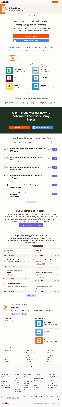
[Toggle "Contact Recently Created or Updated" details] (16, 273)
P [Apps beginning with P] (36, 369)
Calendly (28, 357)
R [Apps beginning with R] (40, 369)
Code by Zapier (30, 359)
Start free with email (31, 36)
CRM (35, 385)
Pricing (24, 396)
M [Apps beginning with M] (30, 369)
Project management (39, 378)
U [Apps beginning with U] (45, 369)
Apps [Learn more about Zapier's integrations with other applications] (12, 304)
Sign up (55, 2)
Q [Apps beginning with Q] (38, 369)
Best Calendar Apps (51, 387)
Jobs (46, 396)
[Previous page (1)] (29, 93)
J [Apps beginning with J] (25, 369)
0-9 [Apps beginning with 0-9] (7, 369)
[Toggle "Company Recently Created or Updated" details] (46, 262)
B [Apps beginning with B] (11, 369)
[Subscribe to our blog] (18, 398)
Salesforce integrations (6, 379)
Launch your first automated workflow (31, 138)
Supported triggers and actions (31, 235)
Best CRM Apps (50, 383)
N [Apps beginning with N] (32, 369)
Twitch (25, 376)
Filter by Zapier (50, 350)
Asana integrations (5, 387)
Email (35, 383)
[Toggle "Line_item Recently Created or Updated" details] (46, 275)
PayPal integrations (5, 385)
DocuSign (17, 384)
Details (49, 149)
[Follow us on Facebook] (8, 398)
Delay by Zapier (50, 355)
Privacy (59, 403)
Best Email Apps (50, 380)
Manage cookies (48, 403)
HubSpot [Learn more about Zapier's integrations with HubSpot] (18, 304)
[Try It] (16, 255)
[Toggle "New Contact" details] (46, 251)
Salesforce (6, 357)
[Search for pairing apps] (35, 58)
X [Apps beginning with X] (51, 369)
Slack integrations (5, 376)
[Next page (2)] (33, 93)
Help (24, 314)
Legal (54, 403)
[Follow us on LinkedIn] (10, 398)
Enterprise (51, 396)
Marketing (36, 387)
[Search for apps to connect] (32, 142)
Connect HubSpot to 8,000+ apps (31, 225)
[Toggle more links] (11, 362)
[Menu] (59, 2)
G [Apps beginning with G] (20, 369)
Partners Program (56, 399)
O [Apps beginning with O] (34, 369)
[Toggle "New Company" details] (16, 251)
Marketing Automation (16, 10)
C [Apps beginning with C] (13, 369)
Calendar (36, 380)
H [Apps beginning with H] (22, 369)
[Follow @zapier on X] (13, 398)
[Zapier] (5, 2)
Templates (58, 396)
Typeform (6, 355)
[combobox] (34, 58)
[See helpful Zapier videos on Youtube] (15, 398)
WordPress (18, 387)
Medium (26, 387)
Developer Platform (35, 396)
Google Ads (29, 355)
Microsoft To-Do (28, 381)
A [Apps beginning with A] (9, 369)
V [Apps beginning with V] (47, 369)
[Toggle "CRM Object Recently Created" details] (16, 261)
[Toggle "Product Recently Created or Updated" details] (16, 285)
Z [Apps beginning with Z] (55, 369)
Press (42, 396)
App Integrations (46, 399)
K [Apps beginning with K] (27, 369)
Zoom (48, 359)
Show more (4, 389)
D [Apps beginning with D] (15, 369)
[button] (31, 40)
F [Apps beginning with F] (18, 369)
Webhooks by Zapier (31, 352)
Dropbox (17, 378)
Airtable (48, 357)
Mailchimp (49, 352)
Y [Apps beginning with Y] (53, 369)
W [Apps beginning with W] (49, 369)
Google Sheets (29, 350)
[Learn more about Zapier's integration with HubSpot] (5, 307)
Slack (5, 352)
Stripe (5, 359)
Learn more (15, 314)
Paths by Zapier (7, 350)
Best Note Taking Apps (52, 385)
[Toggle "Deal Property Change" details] (46, 286)
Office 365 (17, 389)
